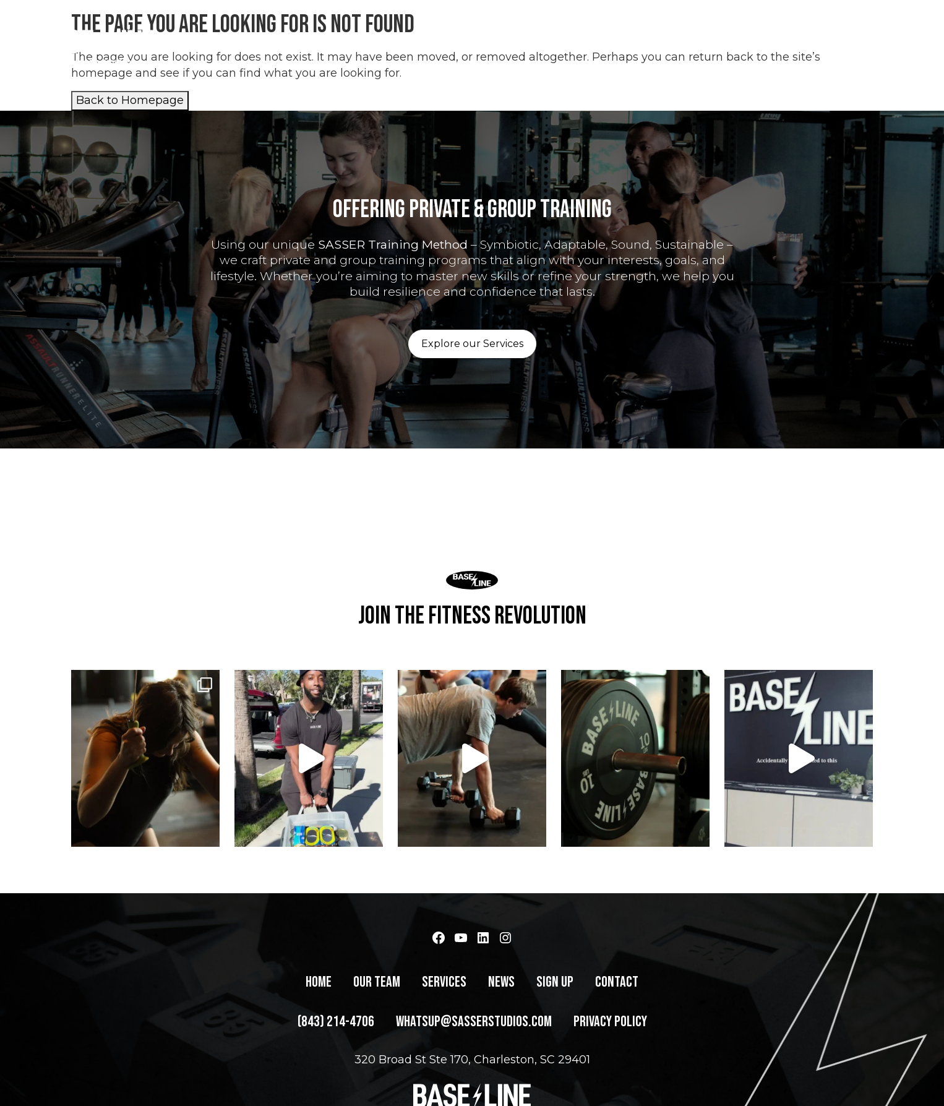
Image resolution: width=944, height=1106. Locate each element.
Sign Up (727, 46)
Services (619, 46)
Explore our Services (472, 343)
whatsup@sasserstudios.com (474, 1065)
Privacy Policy (610, 1065)
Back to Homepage (130, 100)
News (675, 46)
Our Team (553, 46)
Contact (788, 46)
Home (496, 46)
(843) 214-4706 (868, 46)
